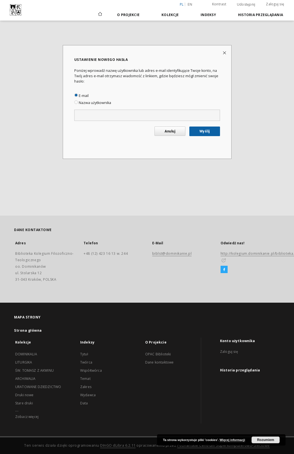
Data (84, 403)
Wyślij (204, 131)
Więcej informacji (232, 440)
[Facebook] (224, 269)
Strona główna (28, 330)
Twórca (86, 362)
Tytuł (84, 354)
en (190, 4)
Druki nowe (24, 395)
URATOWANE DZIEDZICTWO (38, 386)
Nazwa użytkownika (92, 102)
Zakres (85, 386)
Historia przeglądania (260, 14)
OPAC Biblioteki (158, 354)
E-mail (81, 95)
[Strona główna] (99, 14)
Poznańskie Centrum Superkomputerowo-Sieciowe (223, 445)
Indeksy (208, 14)
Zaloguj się (275, 4)
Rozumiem (265, 440)
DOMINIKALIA (26, 354)
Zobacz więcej (27, 416)
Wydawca (88, 395)
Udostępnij (246, 4)
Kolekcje (170, 14)
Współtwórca (91, 370)
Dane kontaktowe (159, 362)
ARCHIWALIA (25, 378)
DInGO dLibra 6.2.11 (118, 445)
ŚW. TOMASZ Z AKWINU (34, 370)
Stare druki (24, 403)
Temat (85, 378)
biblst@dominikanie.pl (172, 253)
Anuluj (170, 131)
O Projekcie (128, 14)
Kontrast (219, 4)
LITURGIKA (23, 362)
